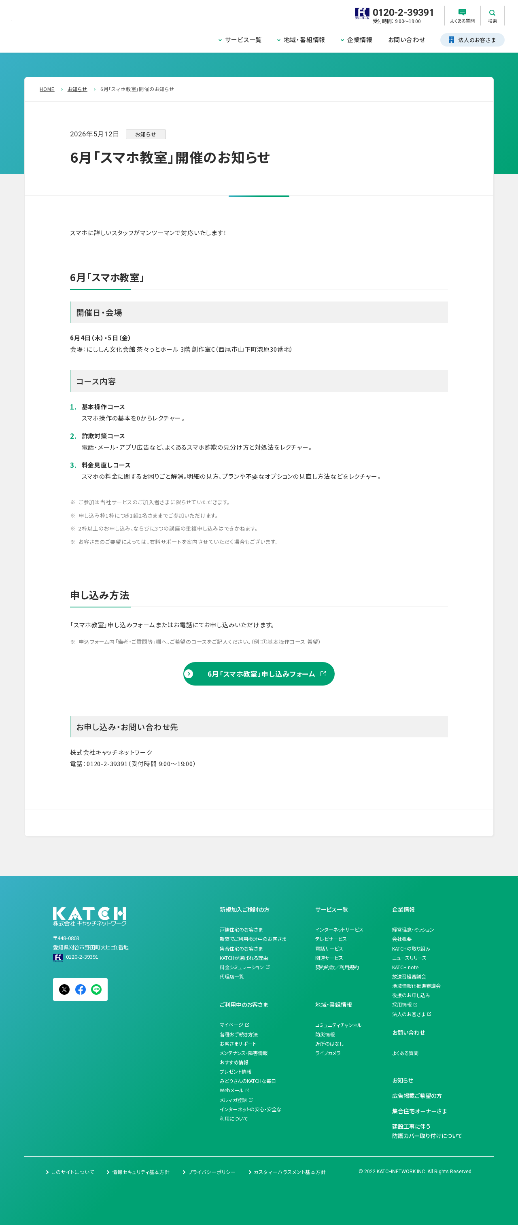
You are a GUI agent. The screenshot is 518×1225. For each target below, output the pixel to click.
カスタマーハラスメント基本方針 (290, 1172)
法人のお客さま (408, 1014)
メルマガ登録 (233, 1100)
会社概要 (402, 939)
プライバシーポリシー (212, 1172)
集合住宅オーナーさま (419, 1111)
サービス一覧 (243, 39)
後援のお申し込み (411, 995)
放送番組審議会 (409, 976)
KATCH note (405, 967)
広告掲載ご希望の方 (417, 1095)
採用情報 (402, 1004)
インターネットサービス (339, 929)
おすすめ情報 (234, 1062)
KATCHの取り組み (411, 948)
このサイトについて (72, 1172)
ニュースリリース (409, 958)
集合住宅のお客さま (241, 948)
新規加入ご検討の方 (245, 909)
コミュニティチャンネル (338, 1025)
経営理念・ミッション (413, 929)
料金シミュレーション (242, 967)
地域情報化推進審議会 (416, 985)
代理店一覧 (232, 976)
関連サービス (329, 958)
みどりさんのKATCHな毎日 (248, 1081)
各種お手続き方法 (239, 1034)
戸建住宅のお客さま (241, 929)
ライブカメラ (327, 1053)
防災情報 (325, 1034)
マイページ (231, 1024)
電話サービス (329, 948)
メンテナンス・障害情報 (243, 1053)
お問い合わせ (406, 39)
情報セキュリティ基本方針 (141, 1172)
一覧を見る (64, 822)
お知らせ (402, 1080)
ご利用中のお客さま (244, 1004)
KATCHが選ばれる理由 (244, 958)
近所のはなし (329, 1043)
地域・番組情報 (305, 39)
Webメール (232, 1090)
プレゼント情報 (235, 1071)
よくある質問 (405, 1053)
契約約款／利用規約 (337, 967)
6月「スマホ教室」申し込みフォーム (262, 674)
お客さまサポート (238, 1043)
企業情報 (360, 39)
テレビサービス (331, 939)
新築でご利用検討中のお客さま (253, 939)
